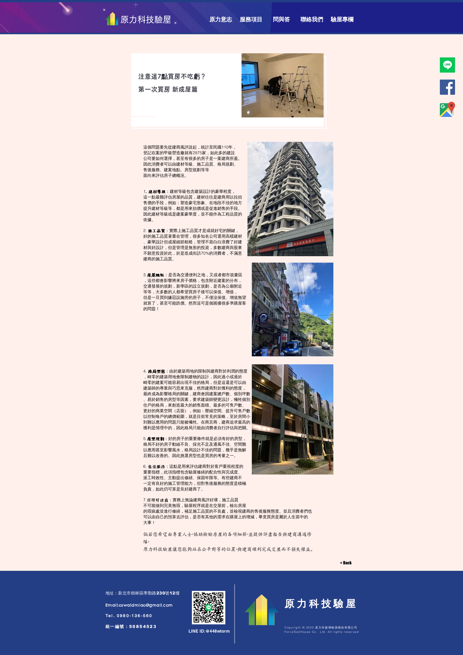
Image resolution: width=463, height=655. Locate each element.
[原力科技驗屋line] (447, 65)
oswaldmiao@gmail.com (146, 605)
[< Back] (346, 563)
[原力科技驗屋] (146, 20)
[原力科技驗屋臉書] (447, 87)
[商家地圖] (447, 109)
